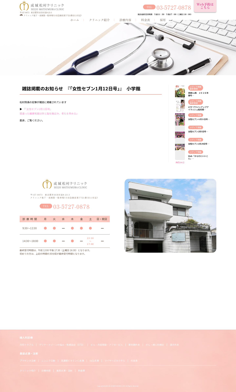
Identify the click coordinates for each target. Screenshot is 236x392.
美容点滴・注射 (64, 370)
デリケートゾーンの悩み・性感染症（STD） (62, 344)
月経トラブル (26, 344)
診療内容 (125, 20)
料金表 (145, 20)
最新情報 (194, 88)
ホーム (74, 20)
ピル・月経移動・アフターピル (107, 344)
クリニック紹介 (99, 20)
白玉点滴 (94, 360)
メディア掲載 (195, 86)
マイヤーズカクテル (115, 360)
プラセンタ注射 (28, 360)
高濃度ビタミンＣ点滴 (72, 360)
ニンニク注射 (48, 360)
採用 (163, 20)
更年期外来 (134, 344)
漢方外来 (174, 344)
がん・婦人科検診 (155, 344)
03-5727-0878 (174, 7)
